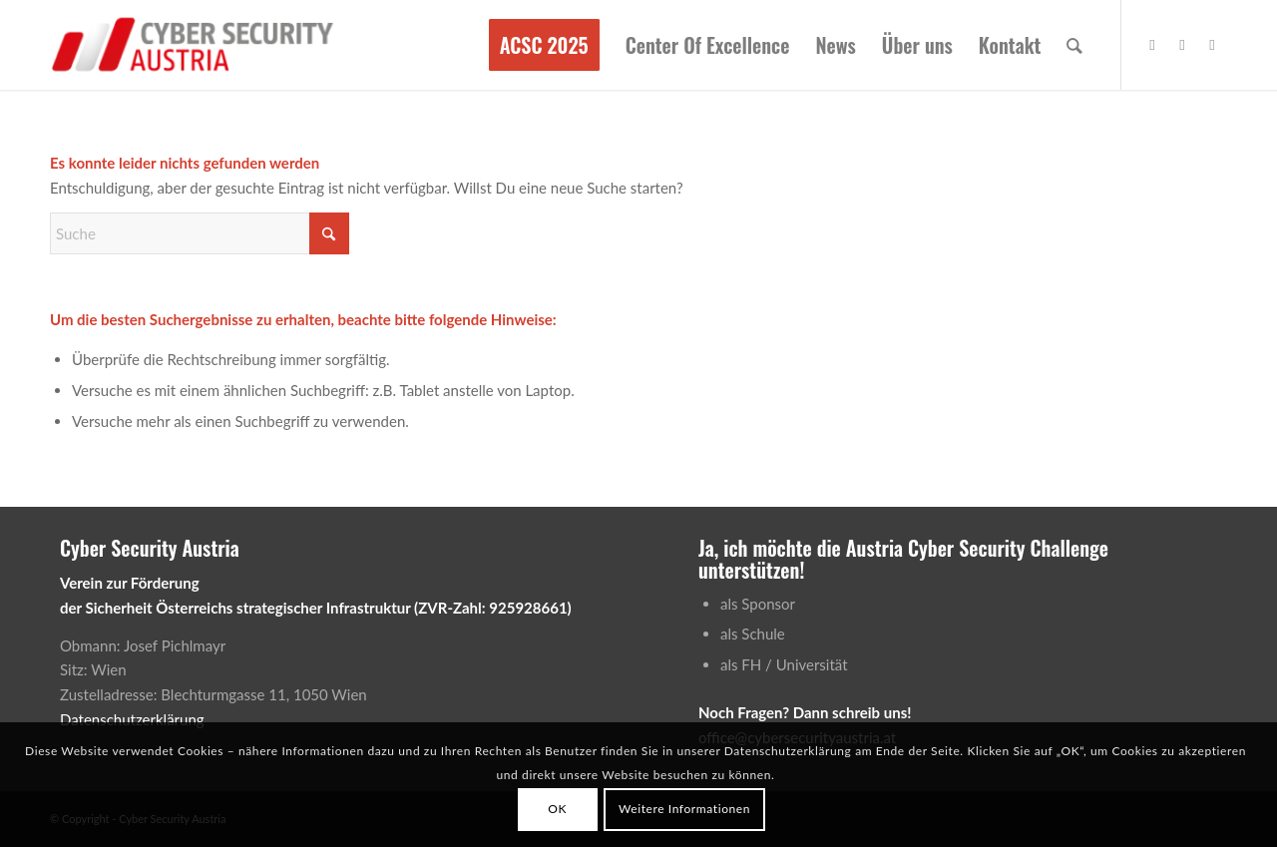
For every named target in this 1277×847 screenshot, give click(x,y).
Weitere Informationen (684, 808)
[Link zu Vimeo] (1182, 44)
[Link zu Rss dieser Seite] (1212, 44)
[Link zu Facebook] (1152, 44)
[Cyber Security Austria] (193, 45)
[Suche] (1074, 45)
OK (557, 808)
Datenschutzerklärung (132, 719)
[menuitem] (544, 45)
